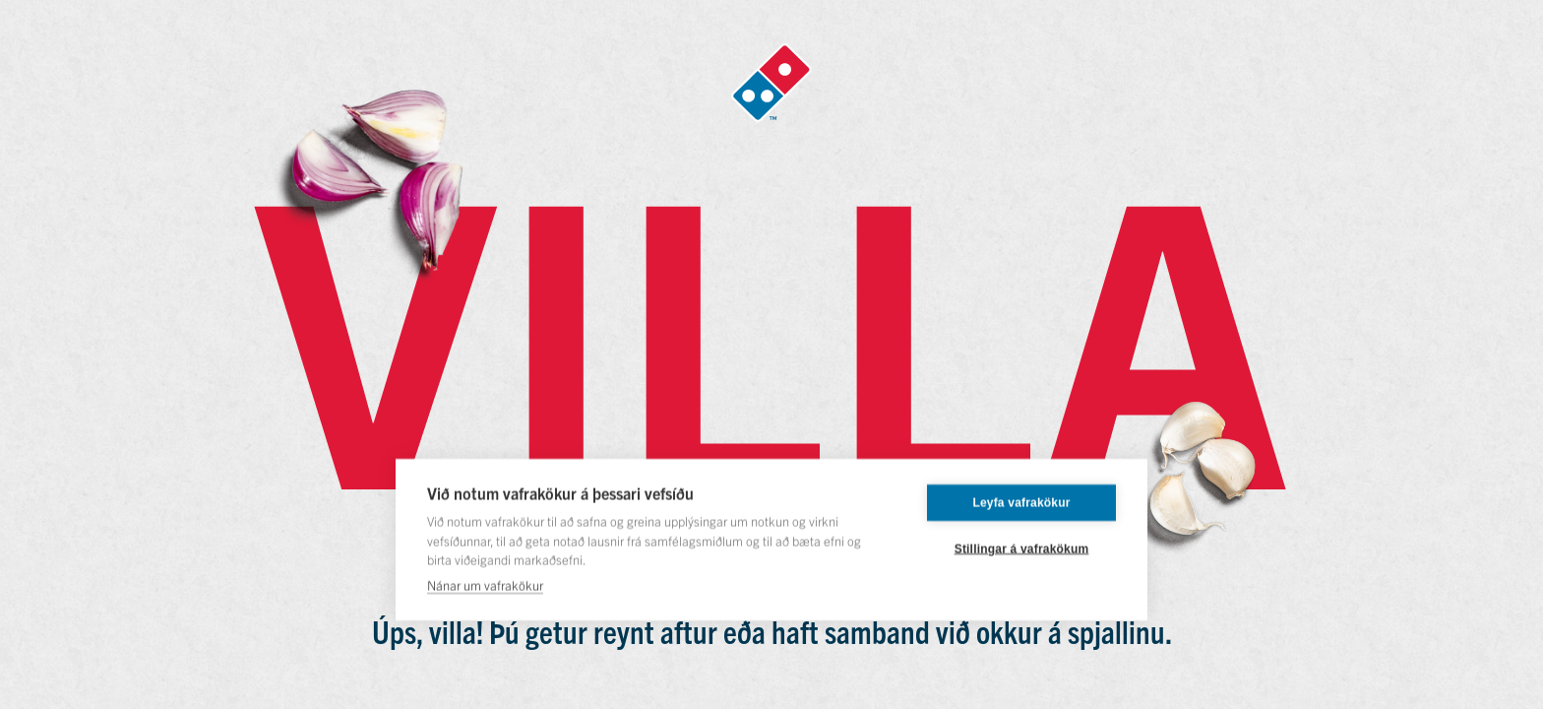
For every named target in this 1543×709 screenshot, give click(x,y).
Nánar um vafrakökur (485, 584)
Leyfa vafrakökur (1021, 502)
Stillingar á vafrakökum (1022, 548)
